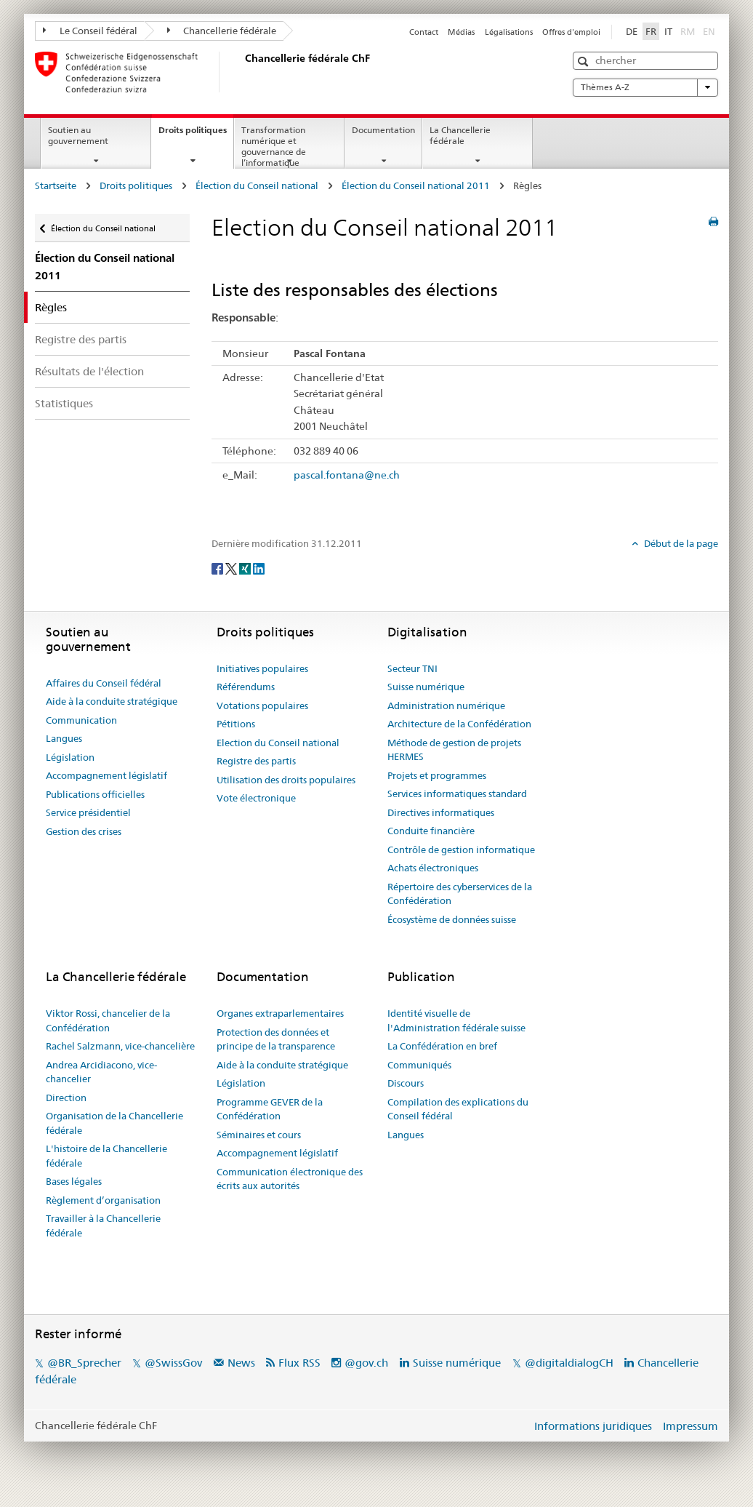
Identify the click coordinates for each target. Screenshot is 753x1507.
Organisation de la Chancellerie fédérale (114, 1123)
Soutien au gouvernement (78, 135)
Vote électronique (256, 798)
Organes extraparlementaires (280, 1013)
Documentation (383, 129)
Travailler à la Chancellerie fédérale (103, 1225)
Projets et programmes (436, 775)
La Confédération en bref (442, 1046)
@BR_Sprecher (84, 1363)
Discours (405, 1083)
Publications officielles (95, 794)
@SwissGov (173, 1363)
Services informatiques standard (457, 793)
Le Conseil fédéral (90, 30)
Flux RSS (299, 1363)
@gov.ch (366, 1363)
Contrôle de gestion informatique (461, 849)
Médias (461, 32)
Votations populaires (262, 705)
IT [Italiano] (668, 31)
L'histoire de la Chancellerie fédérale (106, 1156)
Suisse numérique (425, 686)
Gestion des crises (83, 831)
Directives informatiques (440, 812)
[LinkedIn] (259, 567)
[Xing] (246, 567)
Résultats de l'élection (89, 371)
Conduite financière (431, 830)
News (241, 1363)
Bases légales (74, 1181)
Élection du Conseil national (257, 185)
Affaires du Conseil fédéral (103, 683)
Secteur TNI (412, 668)
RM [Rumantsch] (687, 31)
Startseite (55, 185)
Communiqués (419, 1065)
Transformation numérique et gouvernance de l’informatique (273, 145)
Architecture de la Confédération (459, 723)
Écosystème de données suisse (451, 919)
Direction (66, 1097)
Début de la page (680, 543)
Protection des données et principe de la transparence (276, 1039)
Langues (64, 738)
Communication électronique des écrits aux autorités (290, 1179)
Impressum (690, 1426)
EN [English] (709, 31)
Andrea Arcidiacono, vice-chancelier (101, 1072)
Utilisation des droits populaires (286, 780)
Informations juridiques (593, 1426)
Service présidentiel (88, 812)
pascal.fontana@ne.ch (347, 475)
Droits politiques (195, 134)
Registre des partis (80, 339)
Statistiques (64, 403)
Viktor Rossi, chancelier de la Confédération (108, 1020)
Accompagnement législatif (106, 775)
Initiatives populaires (262, 668)
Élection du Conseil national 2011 (416, 185)
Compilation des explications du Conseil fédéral (457, 1109)
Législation (70, 757)
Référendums (246, 686)
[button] (585, 61)
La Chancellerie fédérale (460, 135)
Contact (423, 32)
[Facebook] (218, 567)
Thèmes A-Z (645, 87)
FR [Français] (650, 31)
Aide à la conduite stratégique (111, 701)
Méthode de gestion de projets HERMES (454, 750)
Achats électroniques (432, 868)
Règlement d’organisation (103, 1200)
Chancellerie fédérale (222, 30)
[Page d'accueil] (242, 72)
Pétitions (236, 723)
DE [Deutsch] (631, 31)
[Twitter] (232, 567)
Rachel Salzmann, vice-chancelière (120, 1046)
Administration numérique (446, 705)
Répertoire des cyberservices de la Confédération (459, 894)
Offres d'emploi (571, 32)
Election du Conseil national (278, 742)
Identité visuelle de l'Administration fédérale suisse (456, 1020)
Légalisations (509, 32)
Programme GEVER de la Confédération (270, 1109)
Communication (81, 720)
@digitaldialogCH (569, 1363)
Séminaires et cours (259, 1134)
